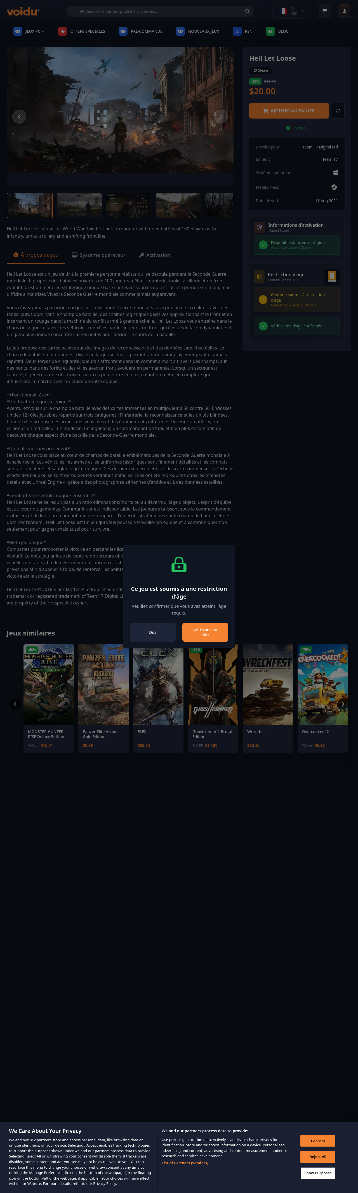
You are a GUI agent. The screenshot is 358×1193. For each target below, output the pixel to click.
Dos (152, 632)
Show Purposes (318, 1180)
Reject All (318, 1164)
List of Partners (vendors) (185, 1170)
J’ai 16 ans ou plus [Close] (205, 632)
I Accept (318, 1148)
